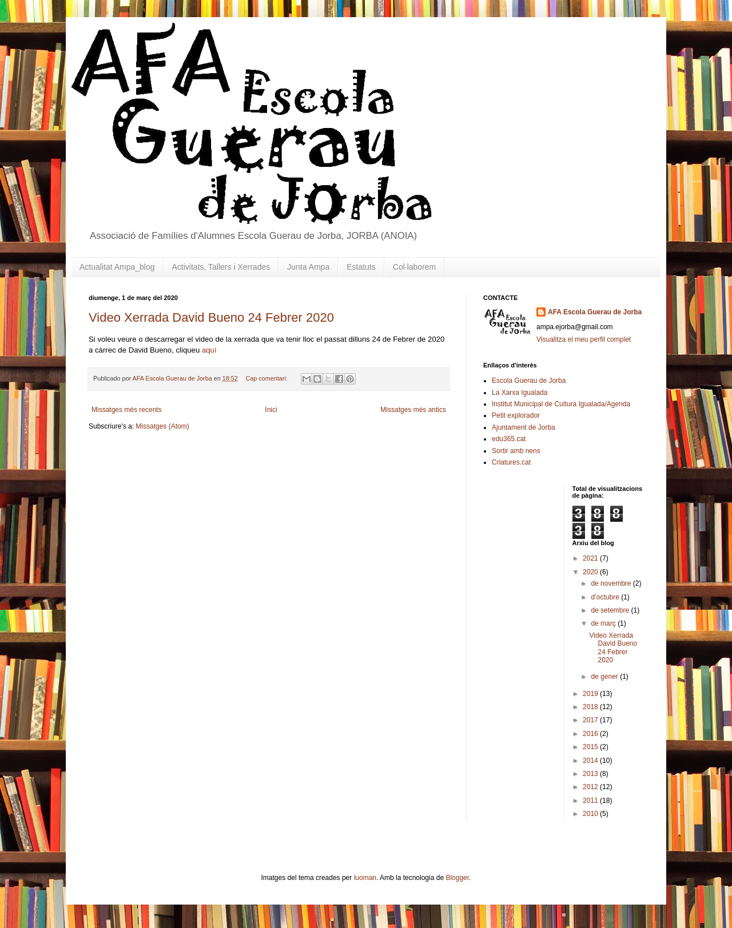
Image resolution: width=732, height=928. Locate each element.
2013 (591, 774)
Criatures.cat (511, 462)
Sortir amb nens (516, 451)
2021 (591, 558)
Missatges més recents (127, 410)
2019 (591, 694)
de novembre (611, 583)
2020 (591, 572)
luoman (365, 878)
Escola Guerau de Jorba (529, 381)
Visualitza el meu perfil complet (583, 339)
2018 (591, 707)
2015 (591, 747)
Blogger (457, 878)
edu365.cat (509, 439)
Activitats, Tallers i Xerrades (221, 266)
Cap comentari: (267, 378)
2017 (591, 720)
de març (604, 623)
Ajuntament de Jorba (523, 427)
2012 (591, 787)
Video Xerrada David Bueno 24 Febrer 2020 (211, 317)
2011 (591, 801)
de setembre (611, 610)
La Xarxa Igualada (519, 393)
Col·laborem (414, 266)
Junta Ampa (308, 266)
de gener (605, 677)
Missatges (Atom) (162, 426)
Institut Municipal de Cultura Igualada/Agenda (561, 404)
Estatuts (361, 266)
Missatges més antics (413, 410)
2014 (591, 761)
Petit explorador (516, 415)
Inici (271, 410)
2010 (591, 814)
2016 (591, 734)
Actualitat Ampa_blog (117, 266)
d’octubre (606, 597)
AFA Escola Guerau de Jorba (595, 312)
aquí (209, 350)
